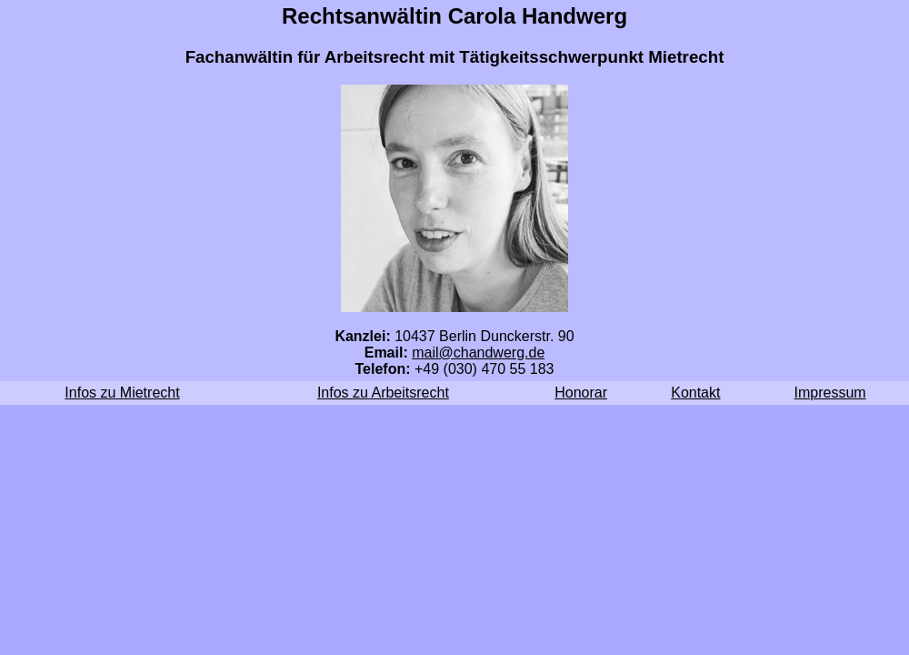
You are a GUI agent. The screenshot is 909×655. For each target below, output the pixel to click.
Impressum (830, 392)
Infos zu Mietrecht (122, 392)
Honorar (580, 392)
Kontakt (695, 392)
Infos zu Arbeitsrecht (383, 392)
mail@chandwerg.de (478, 352)
